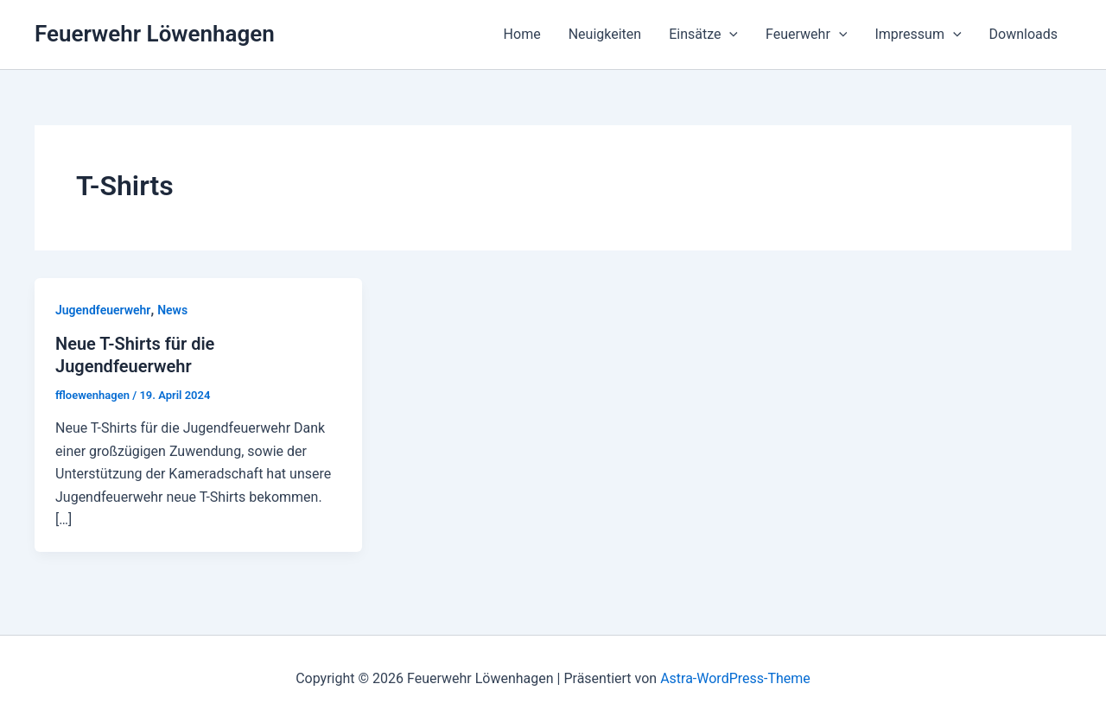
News (172, 310)
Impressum (917, 34)
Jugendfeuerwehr (102, 310)
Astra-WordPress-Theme (735, 678)
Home (522, 34)
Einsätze (703, 34)
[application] (729, 34)
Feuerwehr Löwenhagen (155, 34)
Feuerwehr (806, 34)
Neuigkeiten (605, 34)
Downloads (1023, 34)
